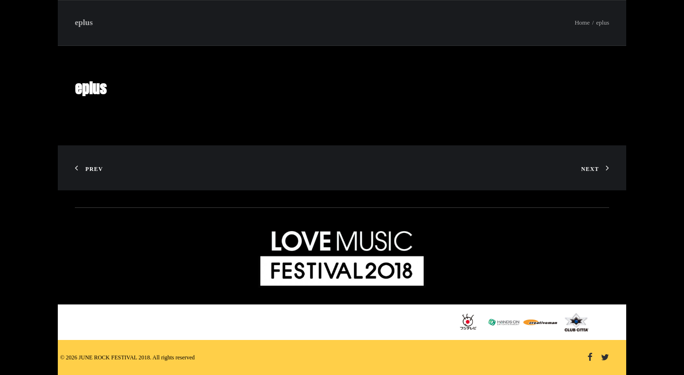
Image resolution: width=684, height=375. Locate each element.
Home (582, 22)
